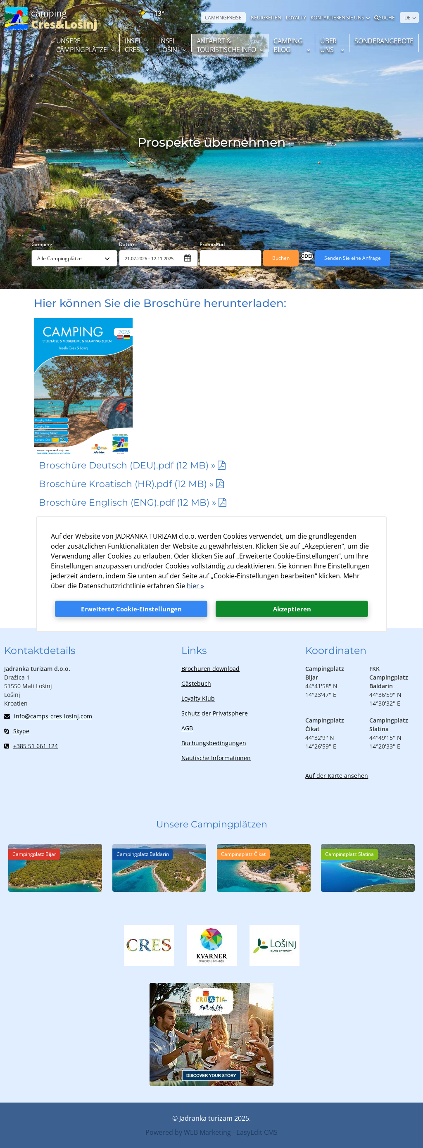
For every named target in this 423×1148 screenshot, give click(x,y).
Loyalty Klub (198, 698)
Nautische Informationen (216, 758)
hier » (195, 585)
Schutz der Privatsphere (214, 713)
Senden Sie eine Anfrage (352, 257)
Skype (16, 731)
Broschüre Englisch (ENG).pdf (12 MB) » (127, 502)
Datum (127, 244)
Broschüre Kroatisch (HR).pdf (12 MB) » (126, 484)
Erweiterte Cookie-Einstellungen (131, 609)
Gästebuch (196, 683)
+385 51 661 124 (31, 746)
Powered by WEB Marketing (188, 1132)
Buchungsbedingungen (213, 743)
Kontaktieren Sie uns (337, 17)
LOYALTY (296, 17)
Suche (384, 17)
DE (407, 17)
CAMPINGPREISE (223, 17)
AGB (187, 728)
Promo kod (212, 244)
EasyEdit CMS (257, 1132)
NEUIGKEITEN (266, 17)
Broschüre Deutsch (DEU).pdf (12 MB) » (127, 465)
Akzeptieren (292, 609)
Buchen (281, 257)
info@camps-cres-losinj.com (48, 716)
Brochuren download (210, 669)
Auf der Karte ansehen (336, 776)
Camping (41, 244)
